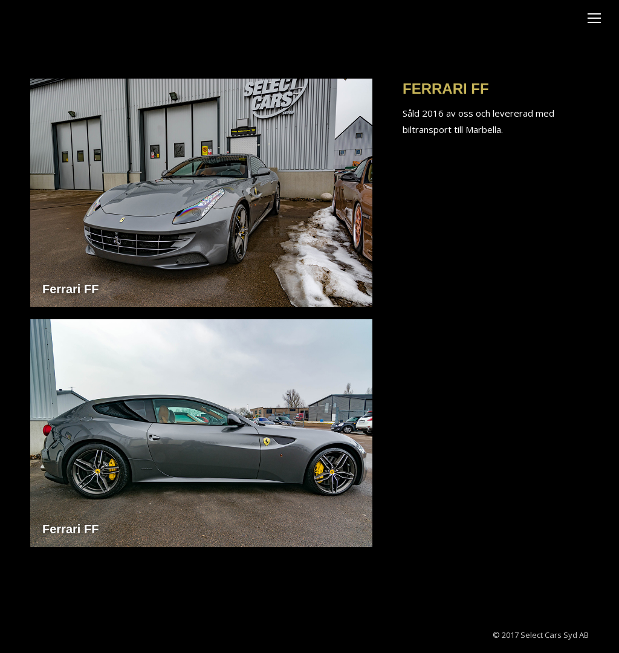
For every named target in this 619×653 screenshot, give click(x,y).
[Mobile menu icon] (594, 18)
